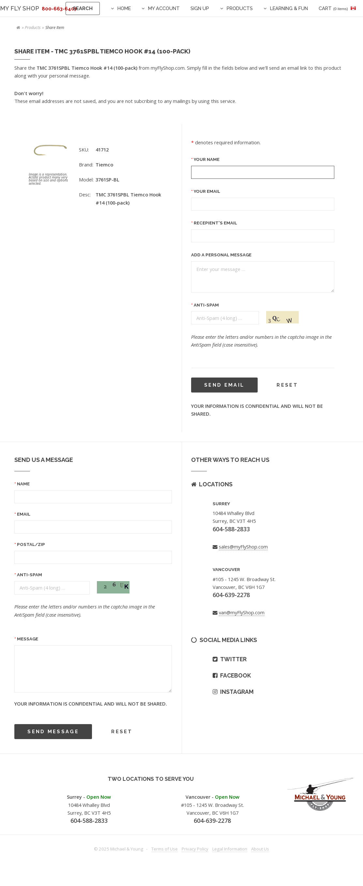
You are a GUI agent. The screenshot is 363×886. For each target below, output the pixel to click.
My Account (164, 8)
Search (83, 8)
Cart (333, 8)
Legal (229, 849)
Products (240, 8)
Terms (164, 849)
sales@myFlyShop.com (243, 546)
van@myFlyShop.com (242, 612)
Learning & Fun (289, 8)
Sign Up (199, 8)
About (260, 849)
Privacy (195, 849)
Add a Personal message (221, 254)
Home (124, 8)
